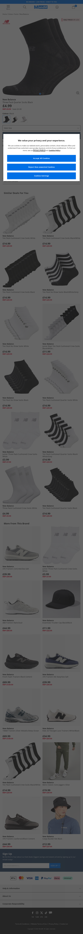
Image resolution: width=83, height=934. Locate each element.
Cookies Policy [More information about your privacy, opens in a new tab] (54, 150)
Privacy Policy (39, 150)
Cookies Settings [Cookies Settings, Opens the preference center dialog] (41, 176)
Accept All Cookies (41, 158)
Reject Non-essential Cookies (41, 167)
